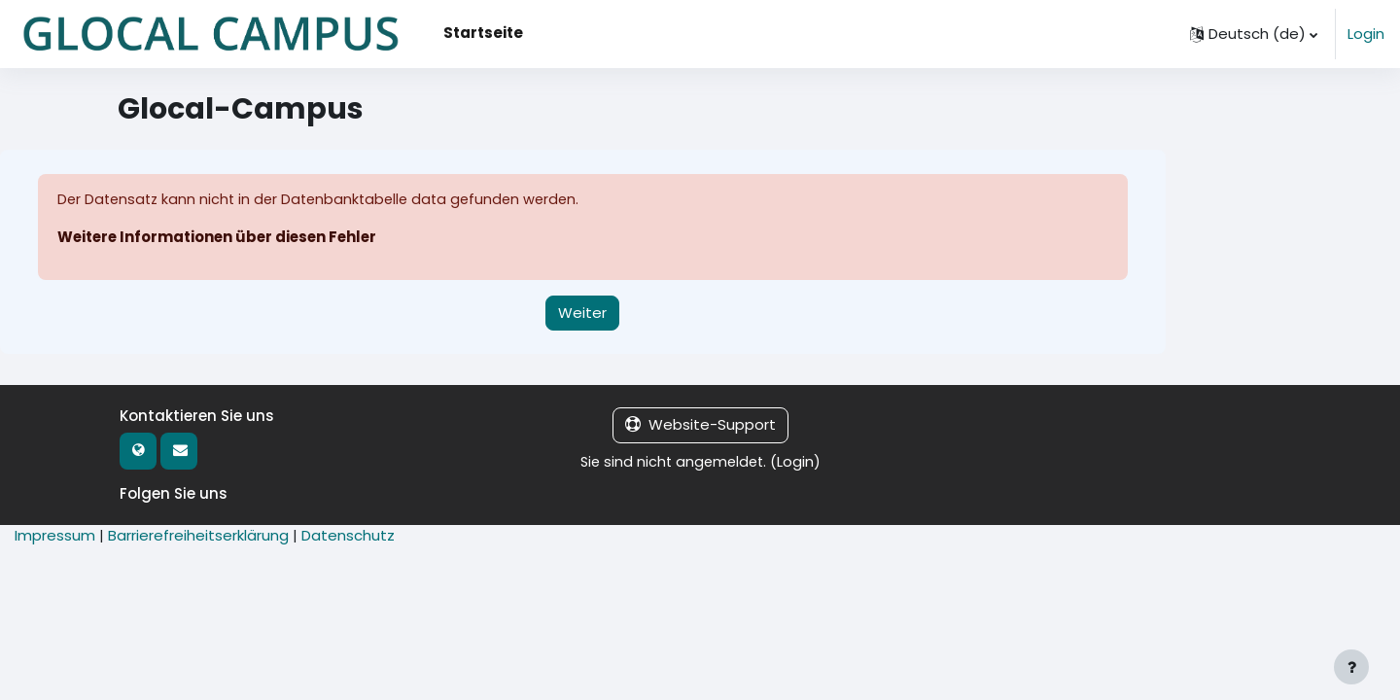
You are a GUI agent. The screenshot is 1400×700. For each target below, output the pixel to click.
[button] (1253, 34)
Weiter (582, 312)
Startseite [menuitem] (483, 32)
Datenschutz (348, 536)
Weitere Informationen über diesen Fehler (221, 238)
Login (1366, 33)
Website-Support (700, 425)
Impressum (55, 536)
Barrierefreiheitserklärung (198, 536)
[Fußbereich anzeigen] (1351, 666)
